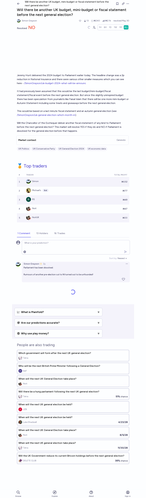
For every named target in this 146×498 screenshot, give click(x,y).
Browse (18, 493)
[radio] (100, 27)
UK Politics (23, 148)
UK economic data (97, 148)
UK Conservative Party (44, 148)
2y (44, 264)
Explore (55, 493)
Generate (121, 140)
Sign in (128, 493)
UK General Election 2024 (71, 148)
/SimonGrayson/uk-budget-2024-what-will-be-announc (55, 83)
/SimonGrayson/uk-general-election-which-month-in (46, 115)
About (91, 493)
